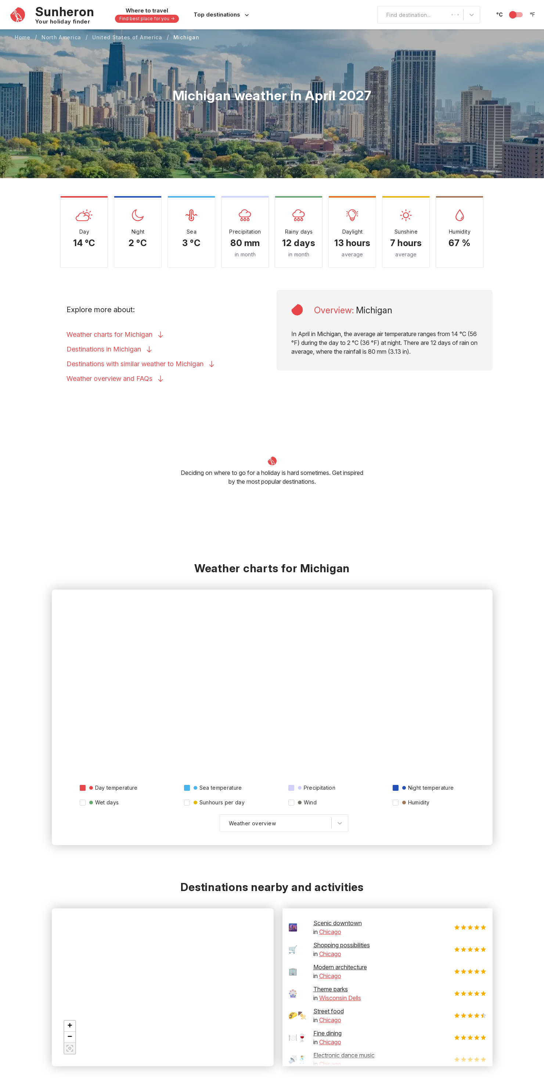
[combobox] (382, 14)
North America (61, 37)
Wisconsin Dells (340, 998)
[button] (69, 1026)
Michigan (186, 37)
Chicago (330, 931)
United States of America (127, 37)
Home (22, 37)
